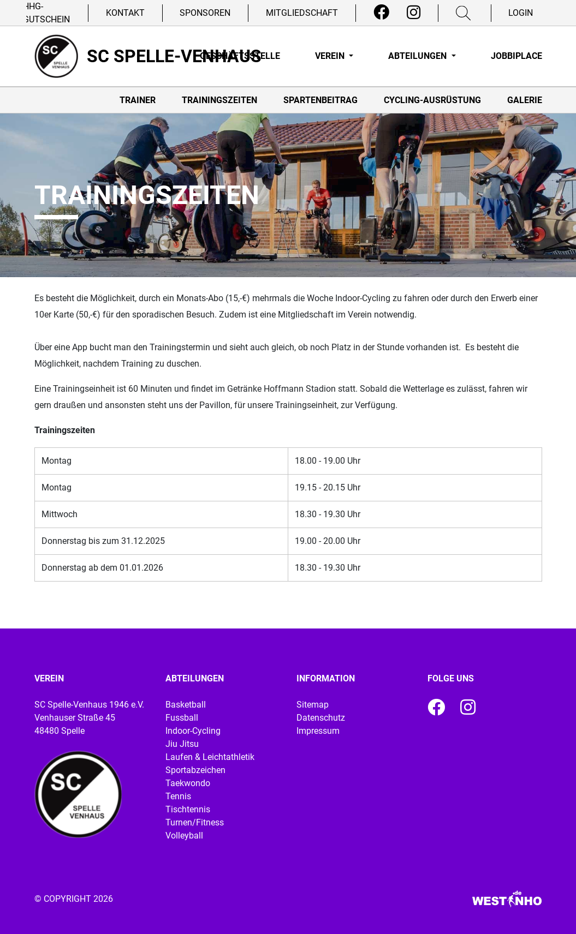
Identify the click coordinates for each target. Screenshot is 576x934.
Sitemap (312, 704)
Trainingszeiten (219, 100)
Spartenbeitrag (320, 100)
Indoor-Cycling (193, 731)
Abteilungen (418, 56)
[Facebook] (381, 12)
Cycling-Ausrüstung (432, 100)
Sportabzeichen (195, 770)
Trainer (138, 100)
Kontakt (125, 13)
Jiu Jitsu (182, 744)
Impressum (318, 731)
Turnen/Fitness (194, 822)
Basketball (185, 704)
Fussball (181, 718)
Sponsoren (205, 13)
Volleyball (184, 835)
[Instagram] (413, 12)
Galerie (524, 100)
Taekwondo (187, 783)
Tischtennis (187, 809)
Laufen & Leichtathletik (209, 757)
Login (520, 13)
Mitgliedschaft (302, 13)
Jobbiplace (516, 56)
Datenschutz (320, 718)
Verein (331, 56)
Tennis (178, 796)
